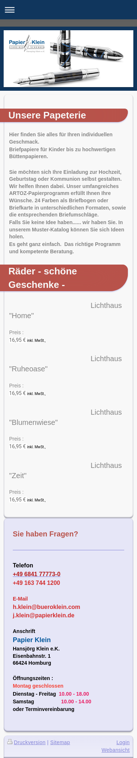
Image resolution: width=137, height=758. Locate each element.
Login (123, 742)
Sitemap (60, 742)
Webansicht (116, 750)
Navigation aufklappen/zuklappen (68, 9)
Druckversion (26, 742)
